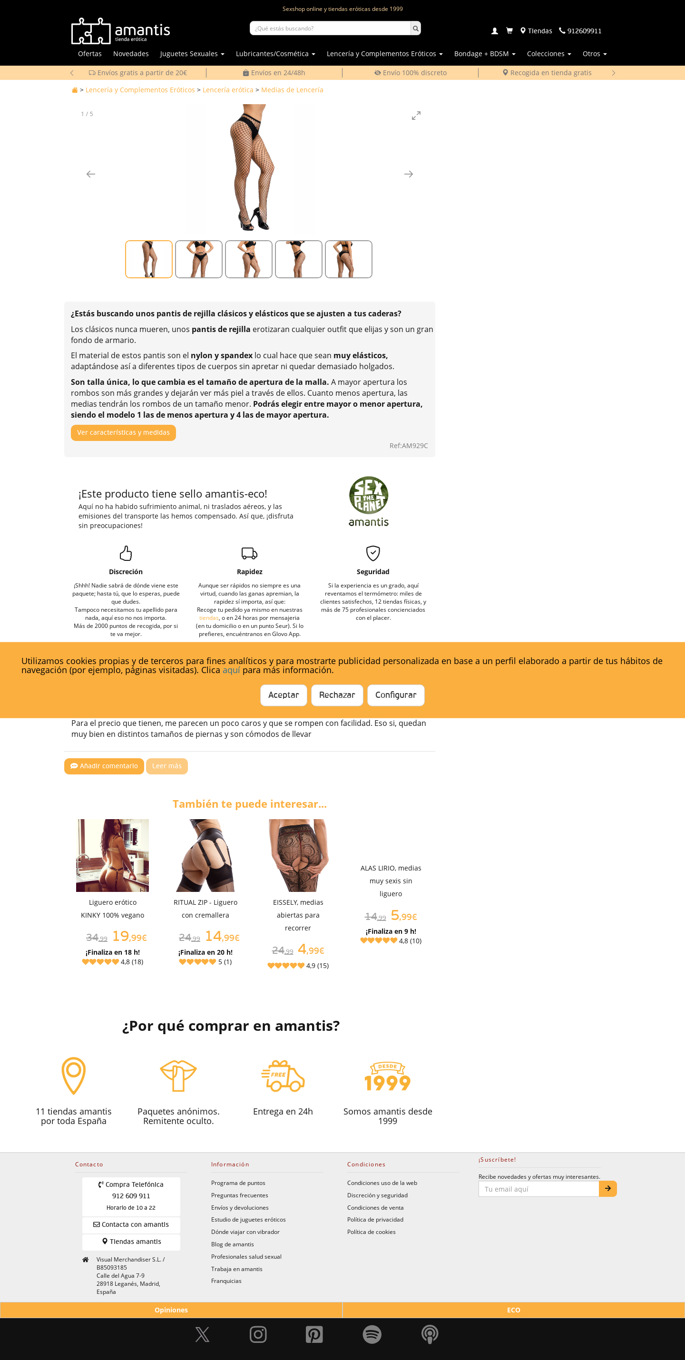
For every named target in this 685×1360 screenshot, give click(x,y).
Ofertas (90, 53)
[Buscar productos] (330, 28)
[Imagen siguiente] (409, 174)
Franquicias (226, 1280)
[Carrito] (509, 31)
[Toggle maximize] (416, 115)
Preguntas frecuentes (239, 1195)
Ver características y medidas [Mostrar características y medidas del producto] (123, 433)
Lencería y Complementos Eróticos (140, 89)
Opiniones (171, 1309)
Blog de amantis (232, 1244)
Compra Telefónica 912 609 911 (131, 1196)
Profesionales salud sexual (246, 1256)
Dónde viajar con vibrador (245, 1231)
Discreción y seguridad (377, 1195)
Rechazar (337, 695)
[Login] (494, 32)
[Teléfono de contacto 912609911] (580, 31)
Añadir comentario (104, 766)
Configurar (396, 695)
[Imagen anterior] (91, 174)
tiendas (209, 617)
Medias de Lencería (292, 89)
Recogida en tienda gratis (547, 72)
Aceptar (283, 695)
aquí (231, 669)
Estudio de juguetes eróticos (248, 1219)
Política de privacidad (375, 1219)
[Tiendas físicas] (535, 31)
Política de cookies (371, 1231)
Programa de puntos (238, 1182)
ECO (513, 1309)
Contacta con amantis (131, 1224)
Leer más (167, 766)
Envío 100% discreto (410, 72)
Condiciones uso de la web (382, 1182)
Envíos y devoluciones (240, 1207)
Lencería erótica (228, 89)
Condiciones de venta (375, 1207)
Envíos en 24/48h (274, 72)
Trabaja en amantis (237, 1268)
